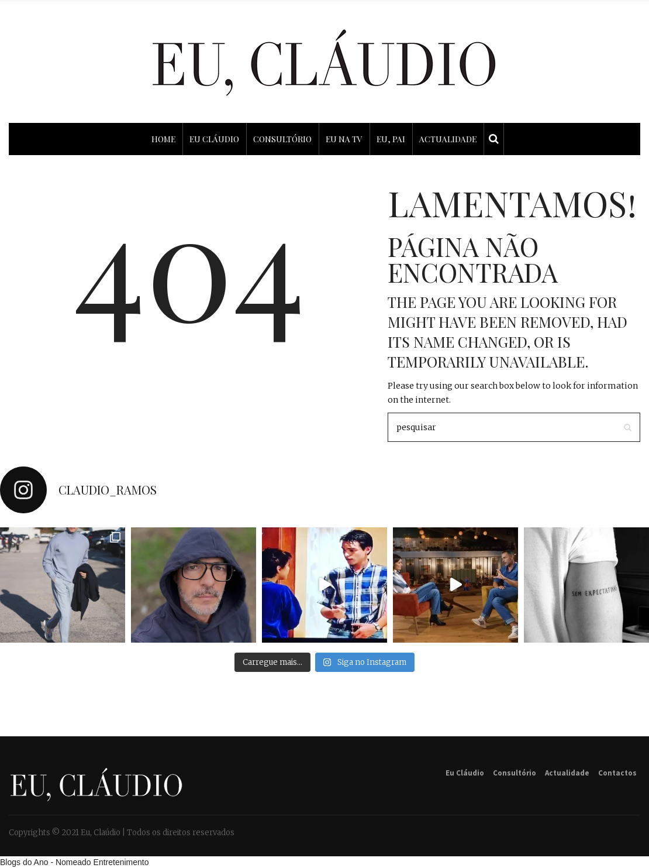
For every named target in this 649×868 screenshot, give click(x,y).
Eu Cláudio (465, 773)
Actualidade (567, 773)
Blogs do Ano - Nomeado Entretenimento (74, 862)
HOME (163, 139)
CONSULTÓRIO (282, 139)
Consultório (514, 773)
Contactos (617, 773)
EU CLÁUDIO (214, 139)
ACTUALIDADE (448, 139)
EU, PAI (391, 139)
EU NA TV (344, 139)
